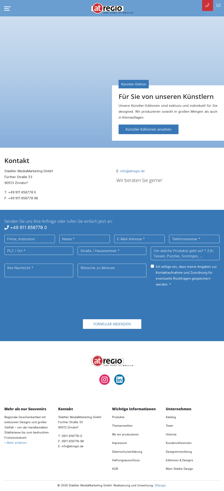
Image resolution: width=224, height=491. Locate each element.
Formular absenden (112, 324)
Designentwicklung (179, 451)
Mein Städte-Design (179, 468)
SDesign (160, 485)
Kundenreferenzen (179, 443)
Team (169, 425)
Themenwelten (122, 425)
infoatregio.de (132, 171)
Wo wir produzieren (125, 434)
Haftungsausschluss (126, 460)
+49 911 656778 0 (25, 227)
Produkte (118, 417)
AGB (115, 468)
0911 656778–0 (72, 436)
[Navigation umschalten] (6, 8)
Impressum (119, 443)
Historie (171, 434)
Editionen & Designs (179, 460)
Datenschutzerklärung (127, 451)
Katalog (171, 417)
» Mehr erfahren (15, 442)
